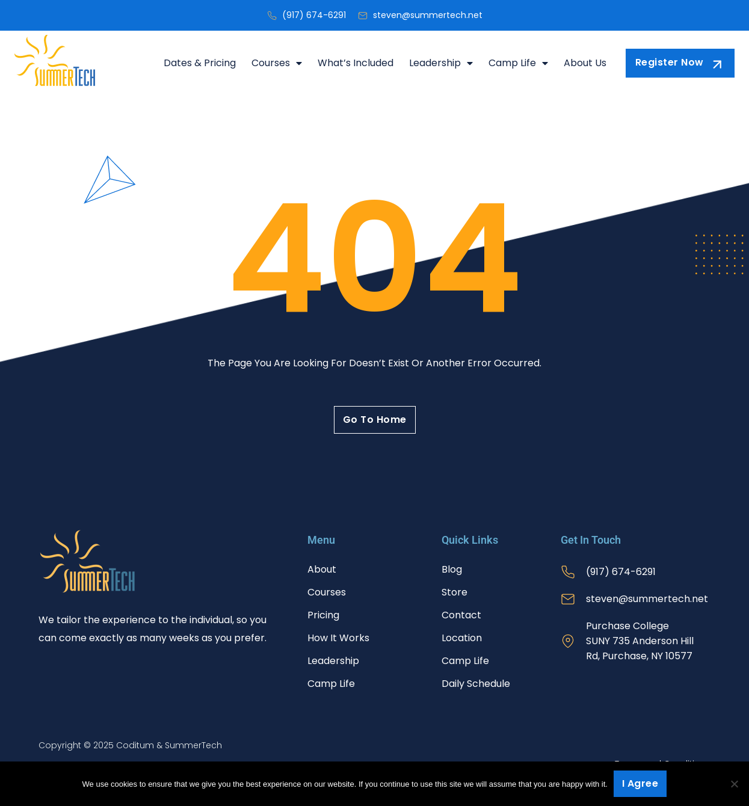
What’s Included (355, 63)
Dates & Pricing (200, 63)
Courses (276, 63)
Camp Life (518, 63)
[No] (734, 784)
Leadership (441, 63)
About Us (585, 63)
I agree (640, 783)
